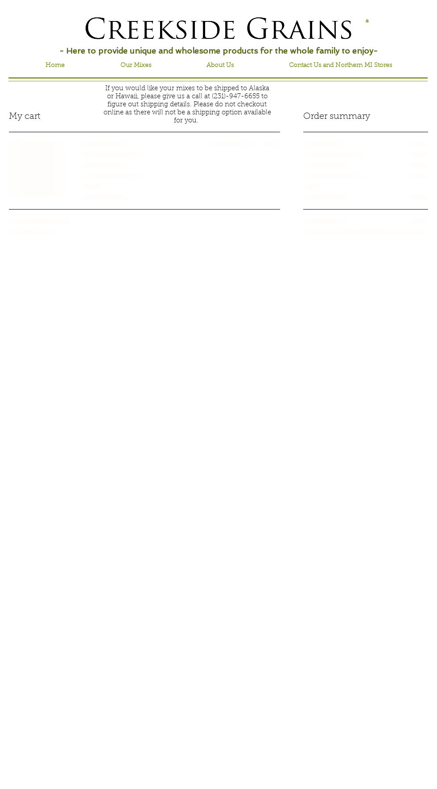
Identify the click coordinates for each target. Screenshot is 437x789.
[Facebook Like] (53, 23)
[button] (367, 20)
